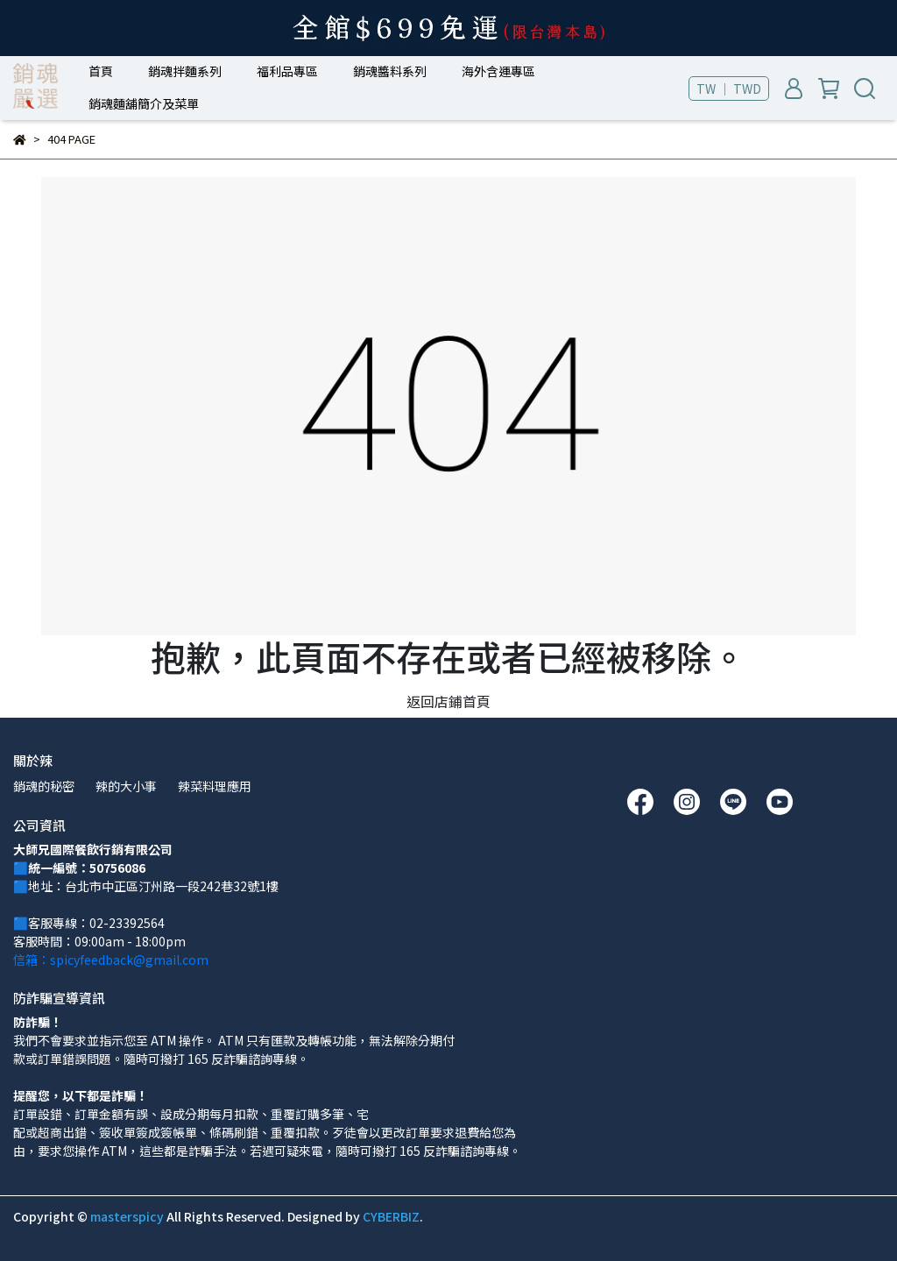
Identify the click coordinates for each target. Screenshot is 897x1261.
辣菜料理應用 (214, 786)
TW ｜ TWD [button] (728, 88)
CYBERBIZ (391, 1216)
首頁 (100, 71)
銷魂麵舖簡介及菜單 (143, 103)
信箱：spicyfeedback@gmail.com (110, 959)
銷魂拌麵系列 (185, 71)
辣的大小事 (126, 786)
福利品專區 (287, 71)
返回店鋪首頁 (448, 701)
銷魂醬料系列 (390, 71)
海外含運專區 (498, 71)
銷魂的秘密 (43, 786)
